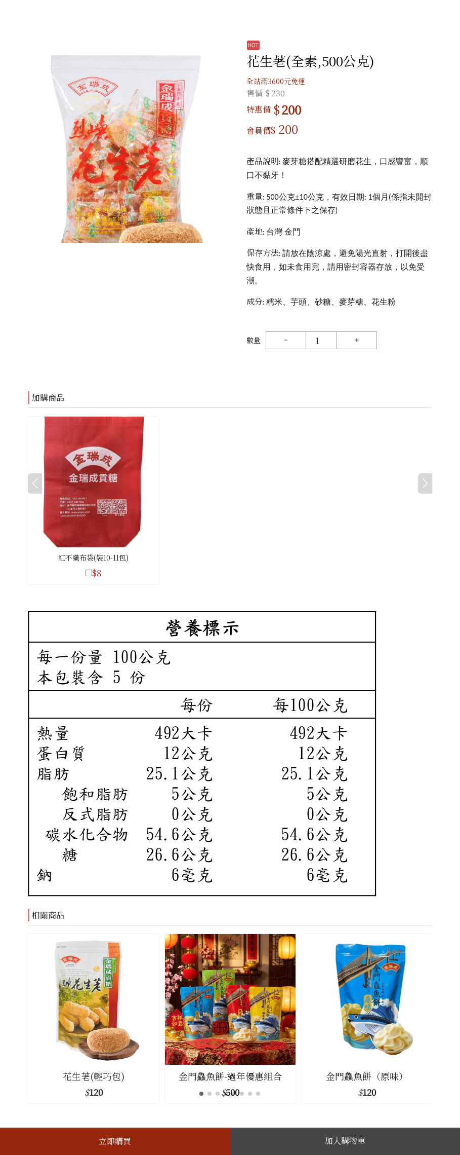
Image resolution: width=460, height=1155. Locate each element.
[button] (422, 1018)
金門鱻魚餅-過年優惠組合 (230, 1076)
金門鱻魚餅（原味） (367, 1076)
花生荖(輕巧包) (93, 1076)
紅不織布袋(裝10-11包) (93, 557)
